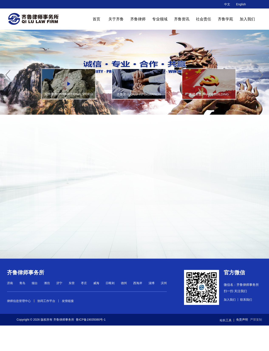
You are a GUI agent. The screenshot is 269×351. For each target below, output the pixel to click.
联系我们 (246, 299)
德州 (124, 283)
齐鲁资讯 (181, 19)
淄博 (151, 283)
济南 (10, 283)
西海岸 (137, 283)
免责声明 (242, 319)
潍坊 (47, 283)
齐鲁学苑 (225, 19)
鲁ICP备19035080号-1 (91, 319)
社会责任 (203, 19)
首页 (96, 19)
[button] (8, 75)
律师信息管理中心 (19, 300)
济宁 (59, 283)
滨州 (164, 283)
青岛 (22, 283)
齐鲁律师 (138, 19)
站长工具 (226, 320)
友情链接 (68, 300)
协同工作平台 (46, 300)
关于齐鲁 (116, 19)
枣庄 (84, 283)
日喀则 (110, 283)
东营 (72, 283)
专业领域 (159, 19)
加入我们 (247, 19)
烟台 (35, 283)
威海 (96, 283)
